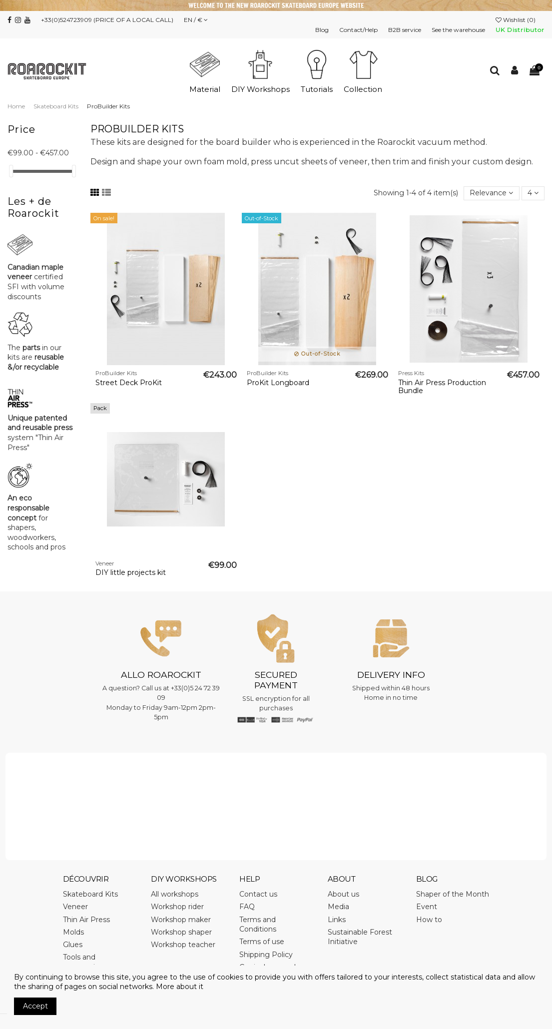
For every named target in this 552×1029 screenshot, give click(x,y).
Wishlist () (516, 19)
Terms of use (261, 941)
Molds (73, 932)
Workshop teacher (183, 944)
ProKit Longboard (278, 382)
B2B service (405, 29)
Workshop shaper (181, 932)
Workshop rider (177, 906)
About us (343, 894)
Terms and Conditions (257, 924)
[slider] (11, 171)
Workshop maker (181, 919)
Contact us (258, 894)
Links (337, 919)
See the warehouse (459, 29)
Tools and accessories (83, 962)
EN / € (196, 19)
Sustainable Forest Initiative (360, 937)
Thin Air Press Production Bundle (442, 387)
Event (426, 906)
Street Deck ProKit (128, 382)
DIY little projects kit (130, 572)
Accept (35, 1006)
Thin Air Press (86, 919)
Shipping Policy (266, 954)
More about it (179, 986)
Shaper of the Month (452, 894)
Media (338, 906)
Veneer (75, 906)
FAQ (247, 906)
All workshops (174, 894)
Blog (322, 29)
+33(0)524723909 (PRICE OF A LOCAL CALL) (107, 19)
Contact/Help (359, 29)
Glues (72, 944)
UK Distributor (520, 29)
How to (429, 919)
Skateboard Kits (90, 894)
